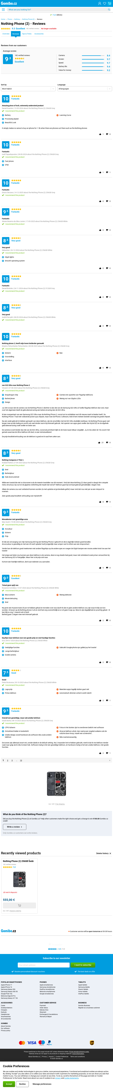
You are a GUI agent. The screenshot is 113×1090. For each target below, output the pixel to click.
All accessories (6, 1019)
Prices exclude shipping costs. (79, 1052)
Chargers (4, 1010)
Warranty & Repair (46, 1016)
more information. (78, 1054)
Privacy (44, 1056)
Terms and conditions (77, 1056)
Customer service (48, 1003)
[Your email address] (44, 965)
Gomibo (4, 1023)
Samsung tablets (84, 987)
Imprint (51, 1056)
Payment (43, 1005)
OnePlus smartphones (47, 989)
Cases (3, 1005)
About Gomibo (6, 1026)
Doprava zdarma (15, 911)
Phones (43, 982)
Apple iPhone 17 (6, 985)
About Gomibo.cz (34, 1056)
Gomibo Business (84, 1005)
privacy (58, 1078)
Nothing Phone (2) (28, 19)
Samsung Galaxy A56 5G (9, 991)
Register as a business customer (89, 1008)
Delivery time (44, 1010)
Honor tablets (82, 991)
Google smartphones (47, 994)
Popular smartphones (11, 982)
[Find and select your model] (59, 10)
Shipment (43, 1012)
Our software (5, 1028)
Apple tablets (82, 985)
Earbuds (4, 1012)
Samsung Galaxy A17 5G (9, 998)
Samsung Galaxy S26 (8, 989)
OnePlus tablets (83, 994)
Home (3, 19)
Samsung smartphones (47, 987)
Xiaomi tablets (83, 989)
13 (21, 760)
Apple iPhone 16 (6, 987)
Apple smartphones (46, 985)
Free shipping (60, 804)
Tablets (82, 982)
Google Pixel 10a (6, 994)
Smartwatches (6, 1016)
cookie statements (72, 1078)
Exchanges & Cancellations (49, 1014)
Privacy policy (5, 1030)
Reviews (39, 19)
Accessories (6, 1003)
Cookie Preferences (62, 1056)
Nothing (17, 19)
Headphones (5, 1014)
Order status (44, 1008)
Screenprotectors (6, 1008)
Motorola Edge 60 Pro (8, 996)
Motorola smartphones (47, 991)
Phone (10, 19)
